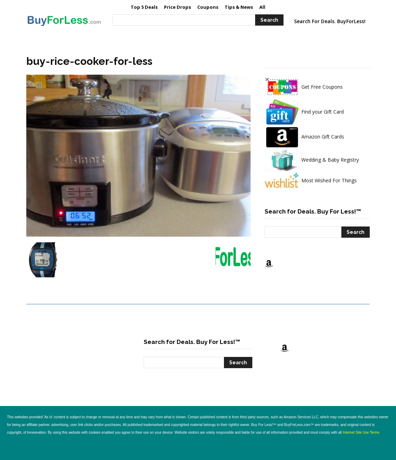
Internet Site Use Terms (361, 432)
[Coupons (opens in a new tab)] (207, 7)
